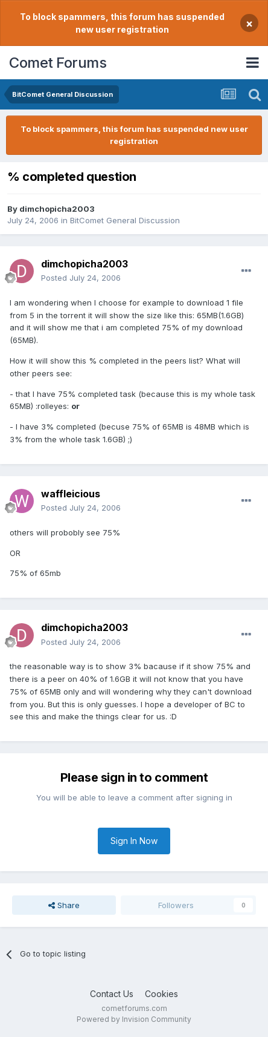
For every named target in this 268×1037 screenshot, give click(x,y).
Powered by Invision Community (134, 1019)
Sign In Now (134, 841)
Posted (81, 278)
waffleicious (70, 494)
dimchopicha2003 (57, 209)
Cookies (161, 994)
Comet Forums (57, 62)
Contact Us (111, 994)
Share (64, 905)
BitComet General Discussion (125, 220)
